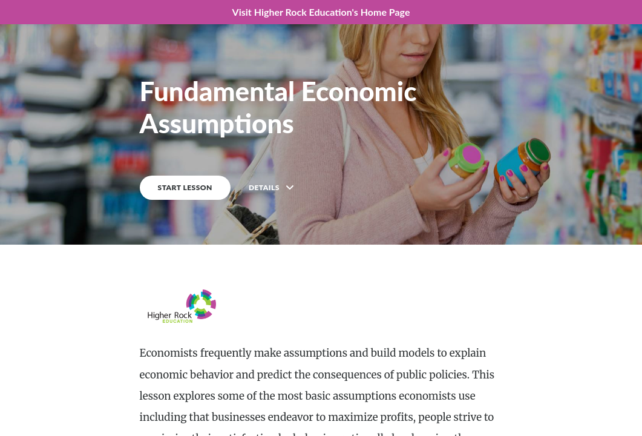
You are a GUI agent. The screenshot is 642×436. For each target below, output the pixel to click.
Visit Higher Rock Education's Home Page (321, 12)
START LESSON (185, 187)
